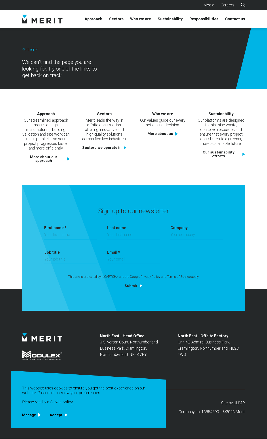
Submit (131, 286)
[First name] (70, 235)
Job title (52, 252)
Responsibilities (203, 19)
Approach (93, 19)
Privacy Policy (150, 276)
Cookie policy (61, 401)
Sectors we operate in (102, 148)
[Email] (133, 260)
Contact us (235, 19)
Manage (29, 415)
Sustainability (170, 19)
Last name (116, 227)
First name (55, 227)
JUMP (239, 403)
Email (113, 252)
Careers (227, 5)
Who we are (140, 19)
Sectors (116, 19)
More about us (160, 134)
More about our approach (43, 159)
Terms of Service (179, 276)
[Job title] (70, 260)
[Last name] (133, 235)
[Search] (243, 5)
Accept (57, 415)
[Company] (196, 235)
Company (179, 227)
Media (208, 5)
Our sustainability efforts (219, 154)
